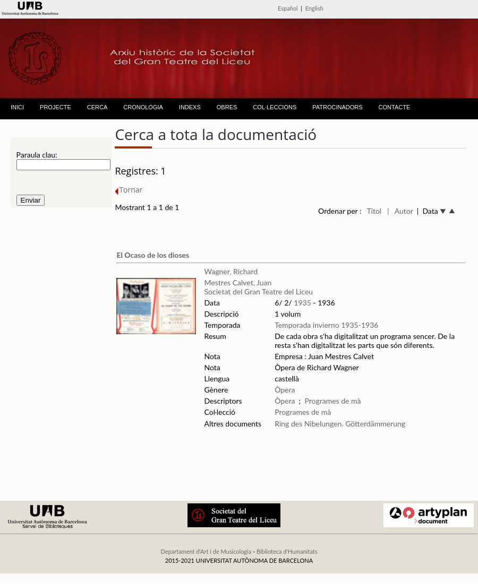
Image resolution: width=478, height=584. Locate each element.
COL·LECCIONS (274, 107)
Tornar (128, 190)
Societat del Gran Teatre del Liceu (258, 291)
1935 (302, 302)
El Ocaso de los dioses (152, 254)
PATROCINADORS (337, 107)
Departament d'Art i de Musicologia (205, 551)
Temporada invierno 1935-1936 (326, 324)
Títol (374, 210)
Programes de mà (332, 400)
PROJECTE (55, 107)
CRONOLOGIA (143, 107)
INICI (17, 107)
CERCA (97, 107)
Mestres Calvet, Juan (238, 282)
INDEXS (190, 107)
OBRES (227, 107)
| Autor (400, 210)
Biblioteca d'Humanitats (287, 551)
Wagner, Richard (231, 271)
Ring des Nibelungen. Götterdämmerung (340, 423)
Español (288, 8)
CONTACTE (395, 107)
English (314, 8)
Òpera (285, 389)
